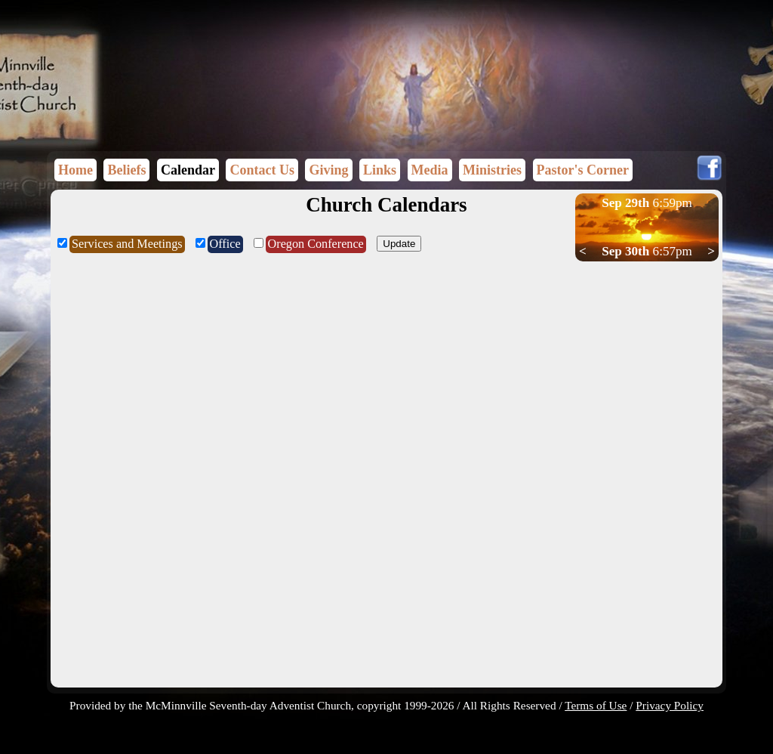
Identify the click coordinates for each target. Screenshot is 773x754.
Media (429, 170)
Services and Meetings (127, 244)
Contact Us (261, 170)
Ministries (492, 170)
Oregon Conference (316, 244)
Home (75, 170)
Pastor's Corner (583, 170)
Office (225, 244)
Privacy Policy (670, 705)
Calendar (188, 170)
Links (379, 170)
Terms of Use (596, 705)
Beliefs (126, 170)
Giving (328, 170)
